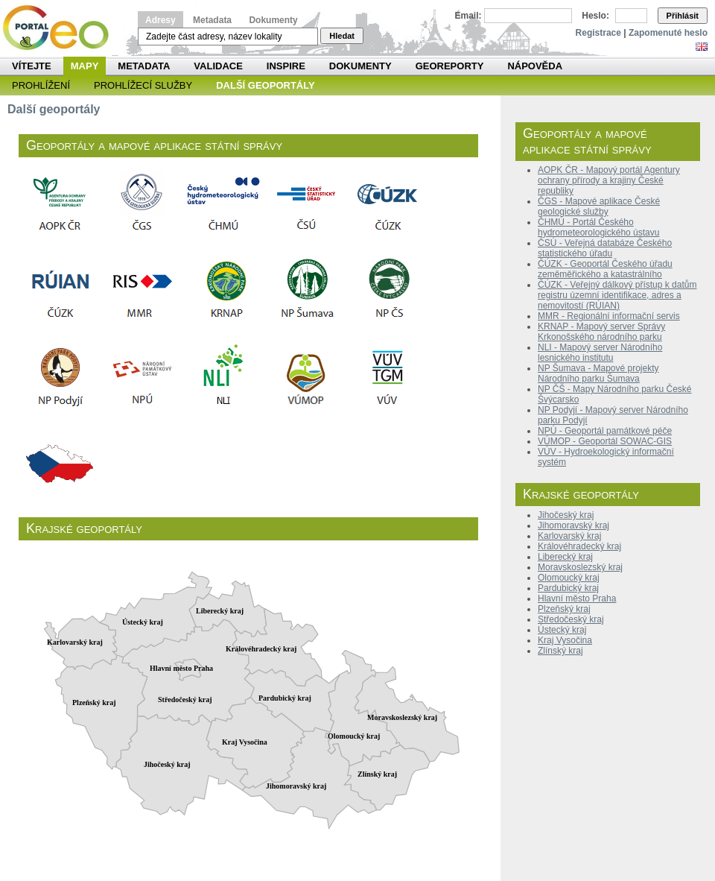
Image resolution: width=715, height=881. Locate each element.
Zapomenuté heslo (668, 33)
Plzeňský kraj (564, 609)
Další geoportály (265, 85)
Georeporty (450, 66)
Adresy (160, 20)
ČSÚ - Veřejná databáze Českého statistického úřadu (605, 248)
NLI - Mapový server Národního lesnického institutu (600, 352)
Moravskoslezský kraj (580, 567)
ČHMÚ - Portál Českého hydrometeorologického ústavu (598, 227)
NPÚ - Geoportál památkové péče (605, 431)
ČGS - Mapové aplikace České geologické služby (599, 206)
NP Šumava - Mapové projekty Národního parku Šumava (598, 373)
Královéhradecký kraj (579, 546)
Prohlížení (41, 85)
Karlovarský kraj (569, 536)
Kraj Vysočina (565, 640)
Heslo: (595, 15)
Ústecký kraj (562, 630)
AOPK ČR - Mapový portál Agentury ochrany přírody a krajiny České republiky (609, 180)
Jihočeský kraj (566, 515)
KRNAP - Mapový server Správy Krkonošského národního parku (601, 331)
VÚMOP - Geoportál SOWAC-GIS (605, 441)
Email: (468, 15)
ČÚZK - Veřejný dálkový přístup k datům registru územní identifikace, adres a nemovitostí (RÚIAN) (617, 295)
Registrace (598, 33)
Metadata (212, 20)
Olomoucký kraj (569, 577)
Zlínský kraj (560, 650)
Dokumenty (273, 20)
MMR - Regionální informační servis (609, 316)
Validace (218, 66)
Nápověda (534, 66)
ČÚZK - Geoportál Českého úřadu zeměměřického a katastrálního (605, 269)
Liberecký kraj (565, 557)
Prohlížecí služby (143, 85)
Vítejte (31, 66)
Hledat (342, 35)
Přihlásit (683, 15)
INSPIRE (286, 66)
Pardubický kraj (568, 588)
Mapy (85, 66)
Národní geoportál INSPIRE (61, 28)
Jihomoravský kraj (573, 525)
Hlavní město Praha (577, 598)
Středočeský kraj (571, 619)
